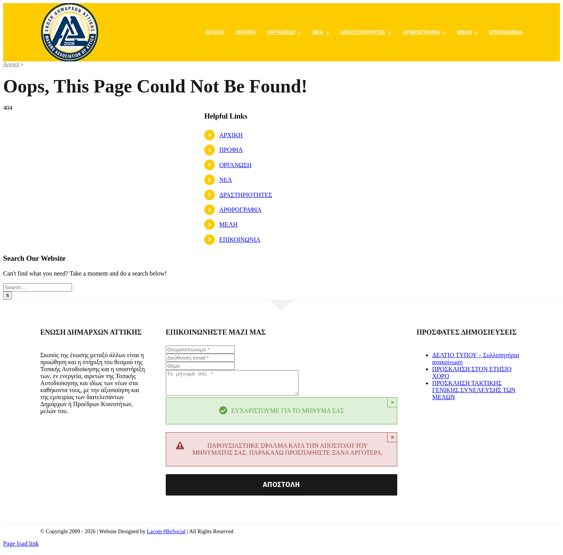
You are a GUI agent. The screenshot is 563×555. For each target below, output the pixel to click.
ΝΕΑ (225, 179)
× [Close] (392, 406)
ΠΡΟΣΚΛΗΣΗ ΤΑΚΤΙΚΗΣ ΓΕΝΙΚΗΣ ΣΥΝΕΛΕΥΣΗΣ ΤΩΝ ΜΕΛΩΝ (474, 390)
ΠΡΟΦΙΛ (231, 150)
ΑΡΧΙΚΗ (230, 135)
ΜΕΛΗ (228, 224)
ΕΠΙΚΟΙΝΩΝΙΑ (239, 239)
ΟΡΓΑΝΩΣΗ (235, 165)
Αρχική (11, 64)
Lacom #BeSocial (166, 536)
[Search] (7, 295)
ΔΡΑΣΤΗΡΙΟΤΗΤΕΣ (245, 195)
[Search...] (37, 287)
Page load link (21, 548)
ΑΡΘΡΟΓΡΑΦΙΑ (240, 209)
